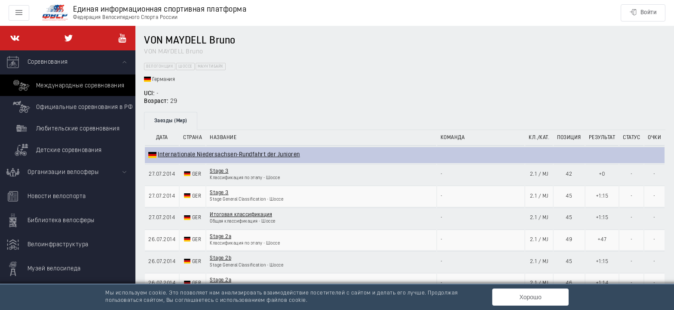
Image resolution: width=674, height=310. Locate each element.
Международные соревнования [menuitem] (68, 85)
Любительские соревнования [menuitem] (65, 128)
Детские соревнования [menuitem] (56, 150)
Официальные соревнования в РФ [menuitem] (71, 107)
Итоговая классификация (241, 214)
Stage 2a (220, 236)
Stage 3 (219, 171)
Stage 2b (220, 258)
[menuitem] (67, 105)
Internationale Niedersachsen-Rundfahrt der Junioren (229, 155)
